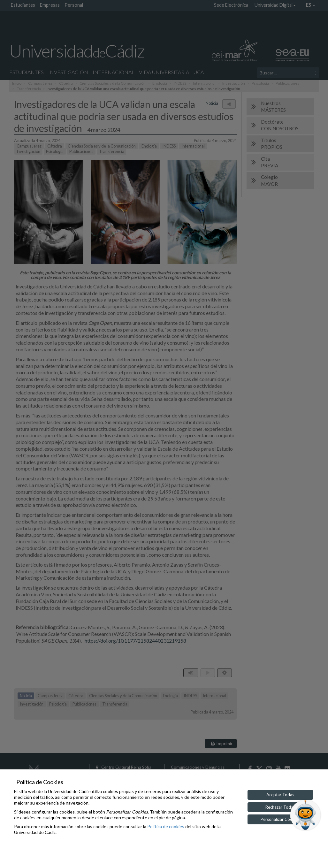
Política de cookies (165, 826)
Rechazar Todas (280, 807)
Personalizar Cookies (280, 819)
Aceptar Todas (280, 794)
